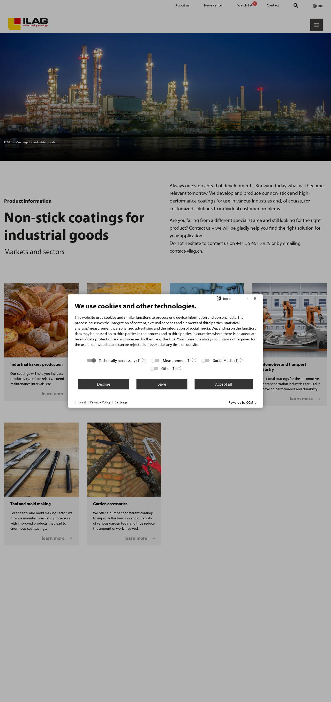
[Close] (255, 298)
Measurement (174, 360)
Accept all (223, 383)
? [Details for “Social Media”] (242, 360)
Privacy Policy (100, 402)
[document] (166, 328)
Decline (103, 383)
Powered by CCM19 (243, 402)
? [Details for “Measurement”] (194, 360)
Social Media (223, 360)
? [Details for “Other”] (179, 368)
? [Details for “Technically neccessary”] (144, 360)
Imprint (80, 402)
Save (162, 383)
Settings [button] (121, 402)
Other (166, 368)
